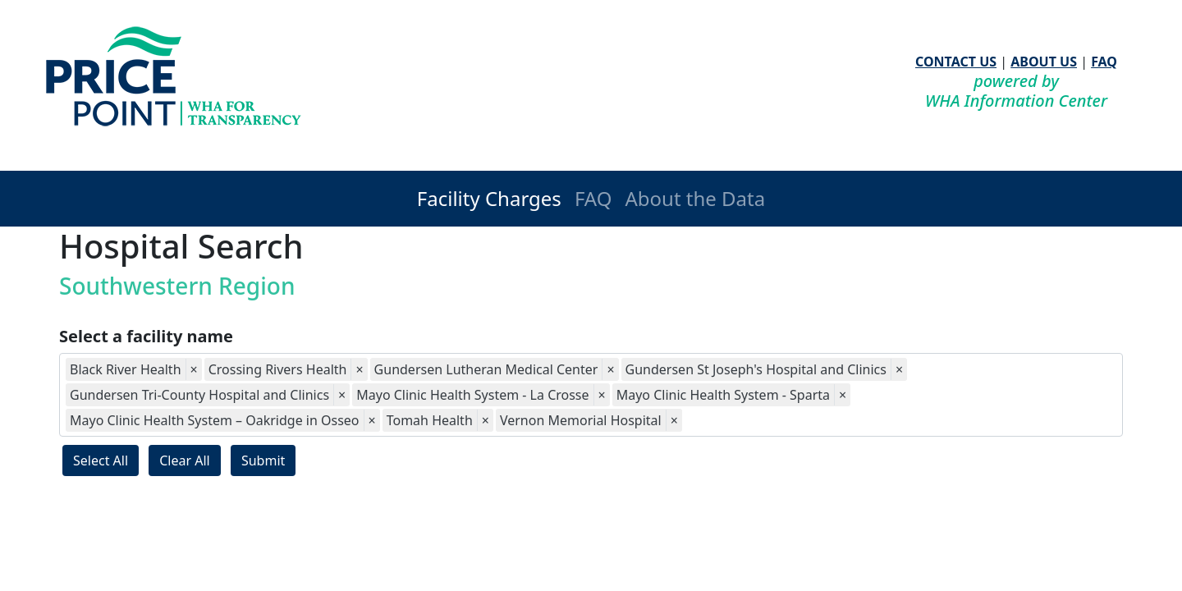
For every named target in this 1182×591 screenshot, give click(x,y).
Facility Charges (489, 198)
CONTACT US (955, 62)
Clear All (184, 460)
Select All (100, 460)
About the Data (695, 198)
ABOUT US (1043, 62)
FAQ (1104, 62)
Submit (263, 460)
